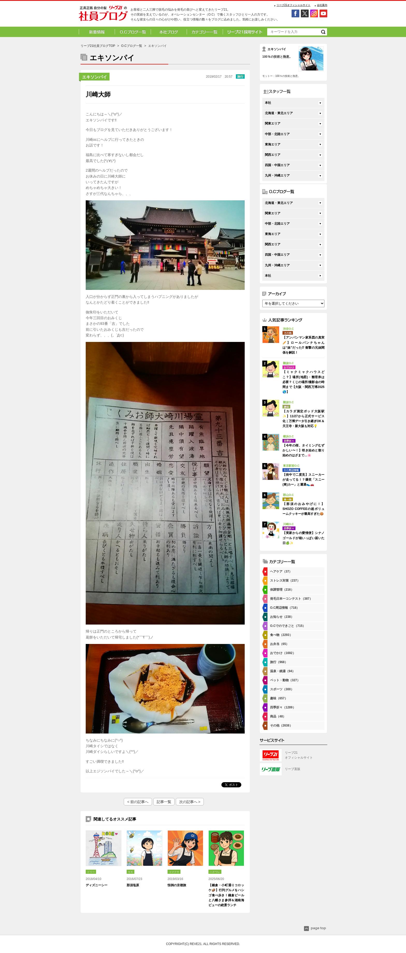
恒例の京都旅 (177, 885)
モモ (130, 871)
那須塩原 (133, 885)
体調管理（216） (282, 589)
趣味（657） (279, 698)
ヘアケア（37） (281, 571)
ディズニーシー (96, 885)
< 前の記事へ (137, 802)
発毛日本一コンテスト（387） (291, 598)
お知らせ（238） (282, 617)
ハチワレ (215, 871)
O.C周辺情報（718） (284, 608)
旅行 (240, 76)
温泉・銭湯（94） (282, 671)
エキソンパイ (94, 77)
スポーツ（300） (282, 689)
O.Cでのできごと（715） (288, 626)
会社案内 (322, 5)
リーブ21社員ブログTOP (98, 46)
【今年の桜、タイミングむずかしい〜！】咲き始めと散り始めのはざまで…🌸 (303, 450)
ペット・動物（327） (285, 680)
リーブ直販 (292, 769)
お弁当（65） (279, 644)
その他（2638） (281, 725)
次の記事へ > (189, 802)
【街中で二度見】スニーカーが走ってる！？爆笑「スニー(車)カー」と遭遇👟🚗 (303, 479)
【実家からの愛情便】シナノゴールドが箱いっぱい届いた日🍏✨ (303, 538)
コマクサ (174, 871)
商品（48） (278, 716)
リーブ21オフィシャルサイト (293, 5)
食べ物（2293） (281, 635)
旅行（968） (279, 662)
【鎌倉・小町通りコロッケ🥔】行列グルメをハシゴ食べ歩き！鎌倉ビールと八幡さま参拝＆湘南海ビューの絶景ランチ (226, 895)
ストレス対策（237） (285, 580)
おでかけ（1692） (283, 653)
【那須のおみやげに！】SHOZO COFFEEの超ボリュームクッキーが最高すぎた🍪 (303, 509)
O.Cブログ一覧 (131, 46)
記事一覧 (164, 802)
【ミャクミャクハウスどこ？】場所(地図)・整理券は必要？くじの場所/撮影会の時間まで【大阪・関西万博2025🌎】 (303, 382)
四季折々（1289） (283, 707)
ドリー (91, 871)
